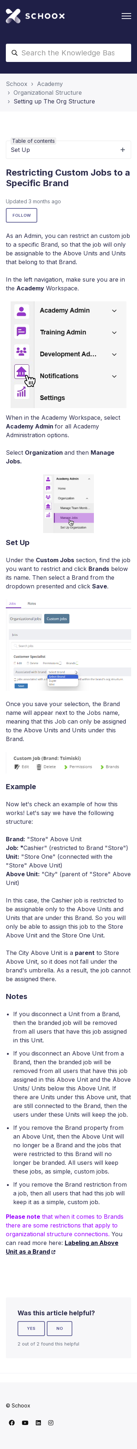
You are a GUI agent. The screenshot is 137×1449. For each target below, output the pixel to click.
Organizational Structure (48, 92)
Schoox (16, 83)
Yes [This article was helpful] (31, 1328)
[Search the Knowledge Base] (68, 53)
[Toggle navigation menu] (126, 16)
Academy (50, 83)
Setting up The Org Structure (54, 101)
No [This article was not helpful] (59, 1328)
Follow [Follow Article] (21, 215)
